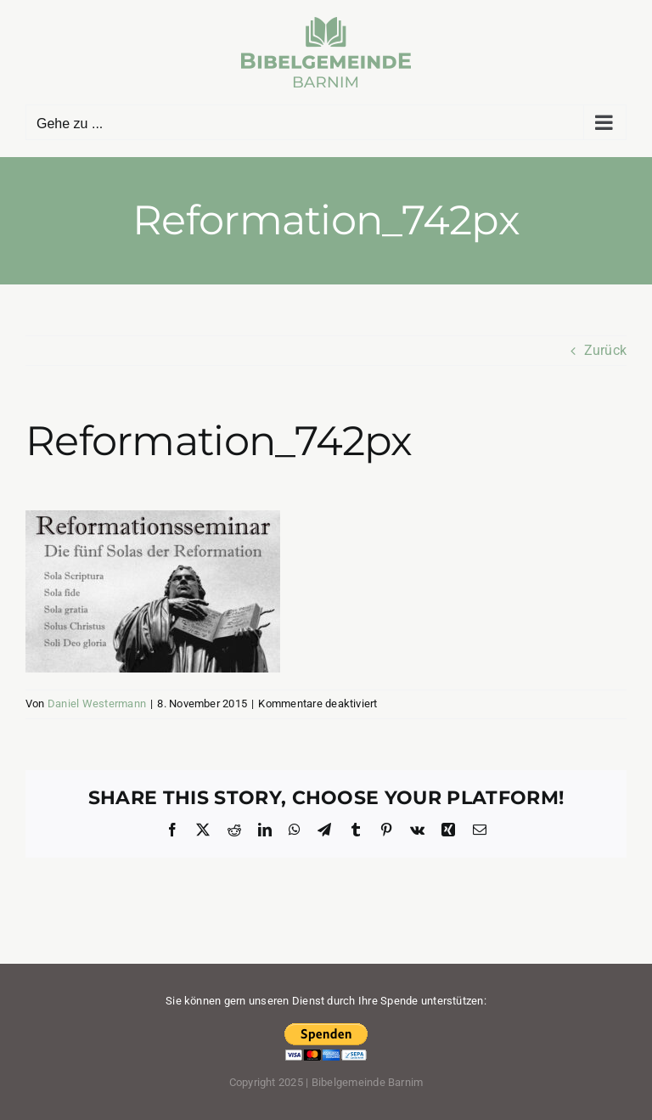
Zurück (605, 350)
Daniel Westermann (97, 703)
